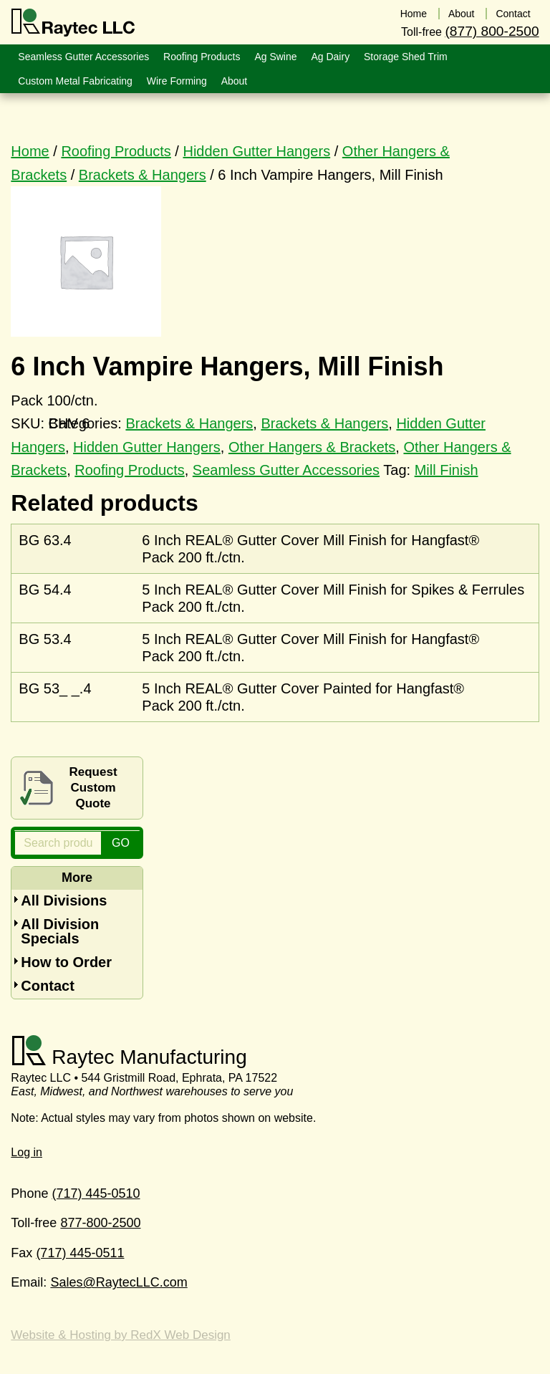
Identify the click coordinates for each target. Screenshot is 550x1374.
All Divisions (64, 900)
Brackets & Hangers (142, 175)
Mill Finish (446, 470)
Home (30, 151)
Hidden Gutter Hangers (256, 151)
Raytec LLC (73, 23)
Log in (26, 1152)
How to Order (66, 962)
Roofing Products (115, 151)
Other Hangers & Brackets (311, 447)
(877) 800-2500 (492, 31)
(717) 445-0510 (96, 1193)
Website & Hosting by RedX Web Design (120, 1335)
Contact (47, 986)
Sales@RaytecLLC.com (118, 1282)
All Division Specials (60, 931)
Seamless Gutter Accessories (286, 470)
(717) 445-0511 (80, 1253)
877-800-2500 (100, 1223)
